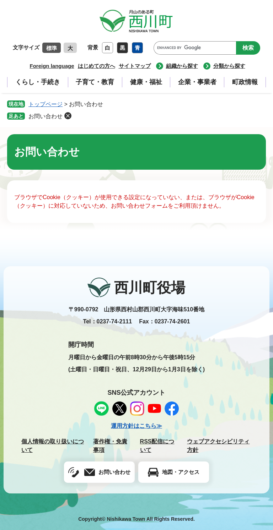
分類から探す (229, 66)
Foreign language (52, 66)
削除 (67, 115)
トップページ (45, 104)
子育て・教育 (95, 82)
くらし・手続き (37, 82)
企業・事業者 (197, 82)
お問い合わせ (45, 116)
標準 (51, 48)
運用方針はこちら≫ (136, 426)
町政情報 (245, 82)
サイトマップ (135, 66)
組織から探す (182, 66)
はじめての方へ (96, 66)
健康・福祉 (146, 82)
